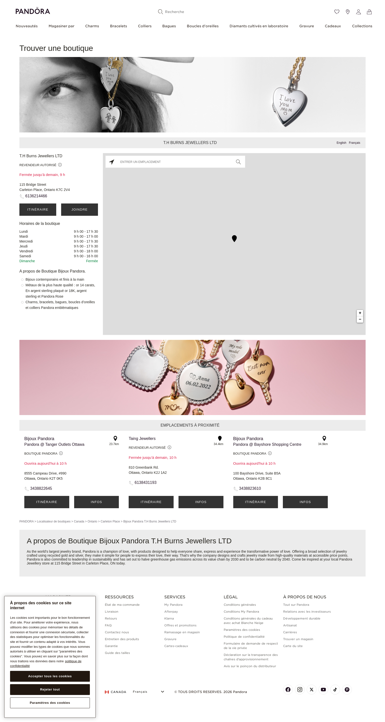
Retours (111, 618)
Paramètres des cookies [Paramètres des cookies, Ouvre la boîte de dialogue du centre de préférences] (50, 703)
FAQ (108, 625)
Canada (79, 521)
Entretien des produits (122, 639)
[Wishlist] (336, 11)
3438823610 (250, 488)
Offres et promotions (180, 625)
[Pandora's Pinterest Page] (347, 689)
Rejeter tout (50, 689)
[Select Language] (149, 691)
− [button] (360, 319)
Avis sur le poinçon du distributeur (250, 666)
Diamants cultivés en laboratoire (259, 26)
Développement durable (301, 618)
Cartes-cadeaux (176, 646)
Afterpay (171, 611)
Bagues (169, 26)
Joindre (79, 209)
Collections (362, 26)
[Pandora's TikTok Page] (335, 689)
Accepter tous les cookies (50, 676)
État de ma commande (122, 604)
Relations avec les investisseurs (307, 611)
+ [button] (360, 313)
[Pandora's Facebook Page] (288, 689)
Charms (92, 26)
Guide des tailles (117, 653)
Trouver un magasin (298, 639)
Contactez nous (117, 632)
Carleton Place (110, 521)
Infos (96, 502)
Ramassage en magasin (182, 632)
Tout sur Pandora (296, 604)
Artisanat (290, 625)
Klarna (169, 618)
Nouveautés (27, 26)
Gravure (306, 26)
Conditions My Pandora (241, 611)
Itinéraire (37, 209)
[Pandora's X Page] (311, 689)
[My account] (358, 11)
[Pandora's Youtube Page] (323, 689)
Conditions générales (240, 604)
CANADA (115, 692)
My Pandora (173, 604)
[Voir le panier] (369, 11)
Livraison (111, 611)
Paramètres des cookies (242, 630)
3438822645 (41, 488)
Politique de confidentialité (244, 636)
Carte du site (293, 646)
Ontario (92, 521)
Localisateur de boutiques (53, 521)
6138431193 (145, 482)
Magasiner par (61, 26)
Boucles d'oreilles (203, 26)
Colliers (144, 26)
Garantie (111, 646)
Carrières (290, 632)
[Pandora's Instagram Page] (300, 689)
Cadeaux (333, 26)
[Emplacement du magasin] (347, 11)
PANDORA (26, 521)
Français (354, 142)
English (341, 142)
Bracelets (118, 26)
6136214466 (36, 196)
